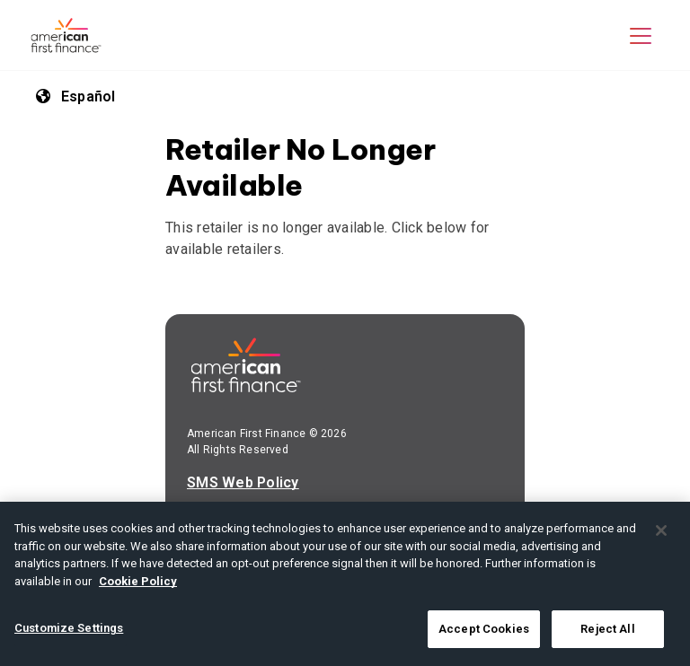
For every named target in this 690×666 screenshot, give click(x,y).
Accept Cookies (483, 628)
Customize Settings (68, 628)
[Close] (661, 530)
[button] (640, 35)
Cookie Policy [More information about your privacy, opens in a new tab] (138, 581)
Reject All (607, 628)
